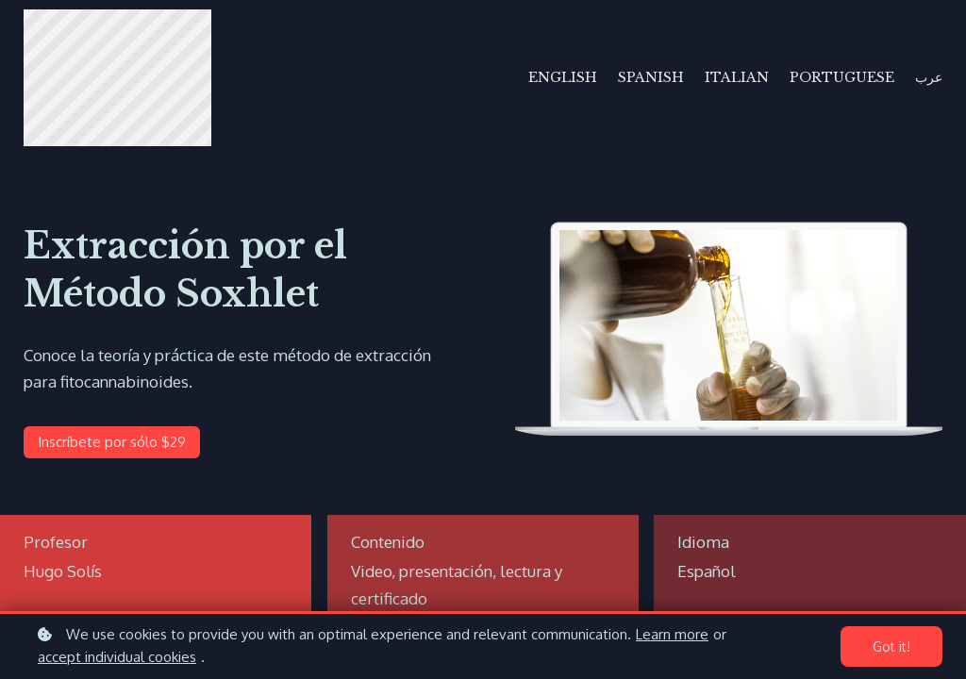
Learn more (672, 634)
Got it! (891, 646)
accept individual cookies (117, 657)
